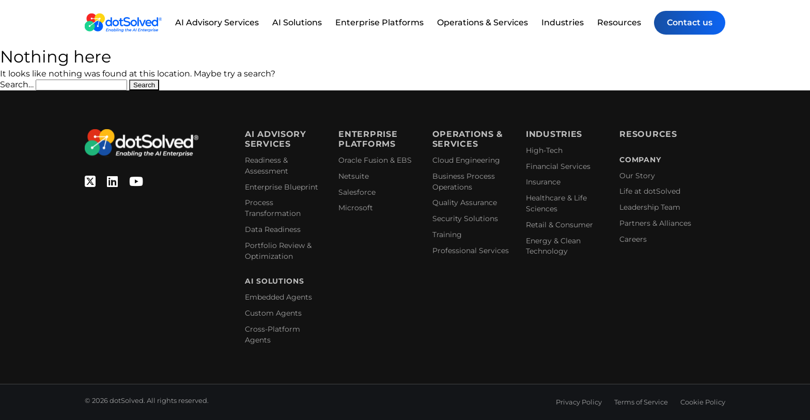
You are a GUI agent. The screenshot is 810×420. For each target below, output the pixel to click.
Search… (17, 84)
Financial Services (558, 166)
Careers (633, 239)
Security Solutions (465, 218)
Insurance (543, 181)
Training (447, 234)
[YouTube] (136, 182)
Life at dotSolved (649, 191)
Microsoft (355, 207)
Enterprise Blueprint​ (281, 187)
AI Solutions (297, 22)
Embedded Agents (278, 297)
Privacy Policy (579, 402)
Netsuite (353, 176)
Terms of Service (641, 402)
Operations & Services (482, 22)
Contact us (689, 22)
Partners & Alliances (655, 223)
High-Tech (544, 150)
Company (640, 159)
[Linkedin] (112, 182)
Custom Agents (273, 313)
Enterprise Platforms (379, 22)
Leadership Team (649, 207)
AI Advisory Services (217, 22)
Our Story (637, 175)
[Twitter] (90, 182)
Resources (619, 22)
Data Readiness (273, 229)
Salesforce (357, 192)
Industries (562, 22)
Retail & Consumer (559, 224)
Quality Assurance (464, 202)
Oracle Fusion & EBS (375, 160)
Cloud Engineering (466, 160)
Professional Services (470, 250)
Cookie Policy (702, 402)
